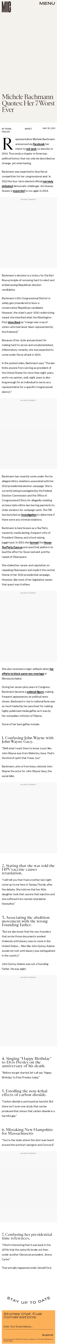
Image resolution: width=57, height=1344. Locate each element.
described (14, 322)
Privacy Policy (8, 1341)
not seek (31, 148)
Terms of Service (44, 1339)
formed (34, 542)
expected (19, 190)
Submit (47, 1334)
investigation (28, 514)
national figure (35, 691)
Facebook (39, 144)
